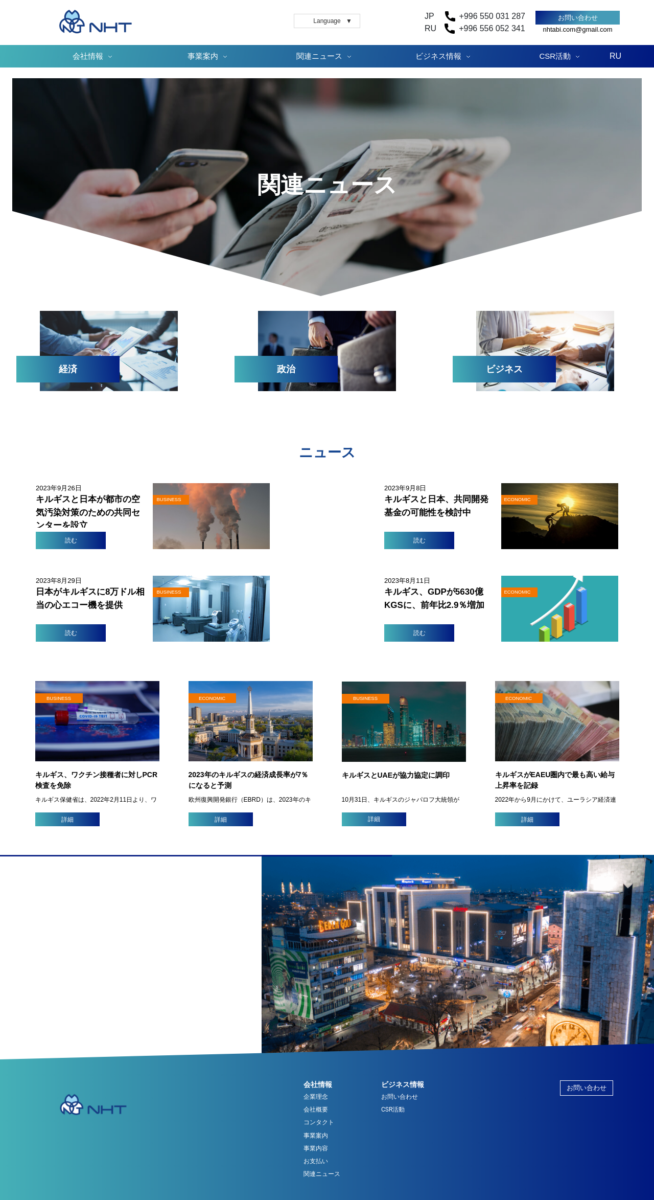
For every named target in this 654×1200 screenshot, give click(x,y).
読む (71, 540)
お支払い (315, 1161)
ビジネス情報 (438, 56)
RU (615, 56)
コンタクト (318, 1122)
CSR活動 (555, 56)
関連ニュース (319, 56)
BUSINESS (58, 698)
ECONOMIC (212, 698)
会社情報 (88, 56)
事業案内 (203, 56)
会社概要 (315, 1110)
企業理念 (315, 1097)
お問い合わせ (578, 17)
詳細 (67, 819)
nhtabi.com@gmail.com (577, 29)
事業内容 (315, 1148)
